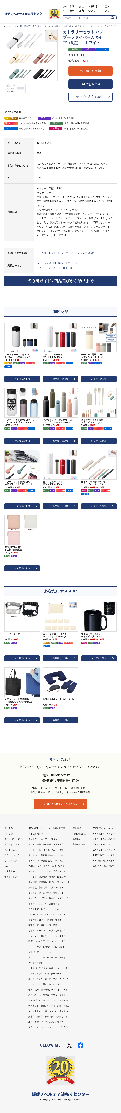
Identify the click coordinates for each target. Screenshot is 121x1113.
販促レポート (79, 839)
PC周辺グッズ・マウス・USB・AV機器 (46, 866)
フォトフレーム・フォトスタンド (43, 839)
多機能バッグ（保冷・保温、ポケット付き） (49, 968)
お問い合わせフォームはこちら (60, 804)
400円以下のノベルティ (104, 844)
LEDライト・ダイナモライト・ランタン (46, 914)
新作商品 (77, 828)
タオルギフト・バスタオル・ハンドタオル (48, 1000)
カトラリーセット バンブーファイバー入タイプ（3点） (66, 253)
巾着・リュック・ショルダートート (44, 973)
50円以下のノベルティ (103, 828)
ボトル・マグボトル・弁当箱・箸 (58, 26)
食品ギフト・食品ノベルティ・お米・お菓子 (49, 1006)
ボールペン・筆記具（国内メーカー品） (47, 855)
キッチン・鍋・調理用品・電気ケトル (26, 26)
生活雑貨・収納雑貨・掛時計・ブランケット (49, 882)
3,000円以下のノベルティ (105, 860)
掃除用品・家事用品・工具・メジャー (46, 887)
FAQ (6, 866)
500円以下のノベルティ (104, 850)
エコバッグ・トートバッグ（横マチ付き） (48, 957)
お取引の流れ (10, 850)
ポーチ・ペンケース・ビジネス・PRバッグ (48, 979)
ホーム (5, 26)
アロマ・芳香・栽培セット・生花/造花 (46, 946)
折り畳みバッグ (35, 963)
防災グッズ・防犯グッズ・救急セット (46, 925)
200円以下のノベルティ (104, 839)
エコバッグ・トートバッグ (40, 952)
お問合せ (8, 834)
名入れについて (11, 855)
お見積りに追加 (90, 71)
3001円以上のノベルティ (104, 866)
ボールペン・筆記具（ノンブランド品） (47, 860)
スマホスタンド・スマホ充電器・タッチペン (49, 871)
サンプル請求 (10, 860)
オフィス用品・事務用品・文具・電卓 (46, 844)
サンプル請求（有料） (90, 97)
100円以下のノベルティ (104, 834)
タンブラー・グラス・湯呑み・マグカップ (48, 898)
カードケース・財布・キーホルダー (44, 984)
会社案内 (8, 828)
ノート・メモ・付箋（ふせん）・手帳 (46, 850)
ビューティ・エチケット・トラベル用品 (47, 936)
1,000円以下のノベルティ (105, 855)
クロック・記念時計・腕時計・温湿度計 (47, 877)
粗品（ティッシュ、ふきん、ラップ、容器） (49, 1027)
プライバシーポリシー (14, 839)
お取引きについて (12, 844)
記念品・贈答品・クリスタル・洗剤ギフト (48, 1016)
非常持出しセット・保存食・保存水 (44, 920)
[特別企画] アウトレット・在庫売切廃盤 (46, 828)
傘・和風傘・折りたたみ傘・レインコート (48, 989)
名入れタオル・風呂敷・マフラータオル (47, 995)
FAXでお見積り (90, 84)
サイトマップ (10, 877)
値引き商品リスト (81, 834)
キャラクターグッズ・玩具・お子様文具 (47, 930)
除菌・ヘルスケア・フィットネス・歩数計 (48, 941)
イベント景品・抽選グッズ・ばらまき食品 (48, 1011)
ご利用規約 (9, 871)
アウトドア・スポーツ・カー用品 (43, 909)
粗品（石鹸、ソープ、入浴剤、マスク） (47, 1022)
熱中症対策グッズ (36, 834)
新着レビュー (79, 844)
